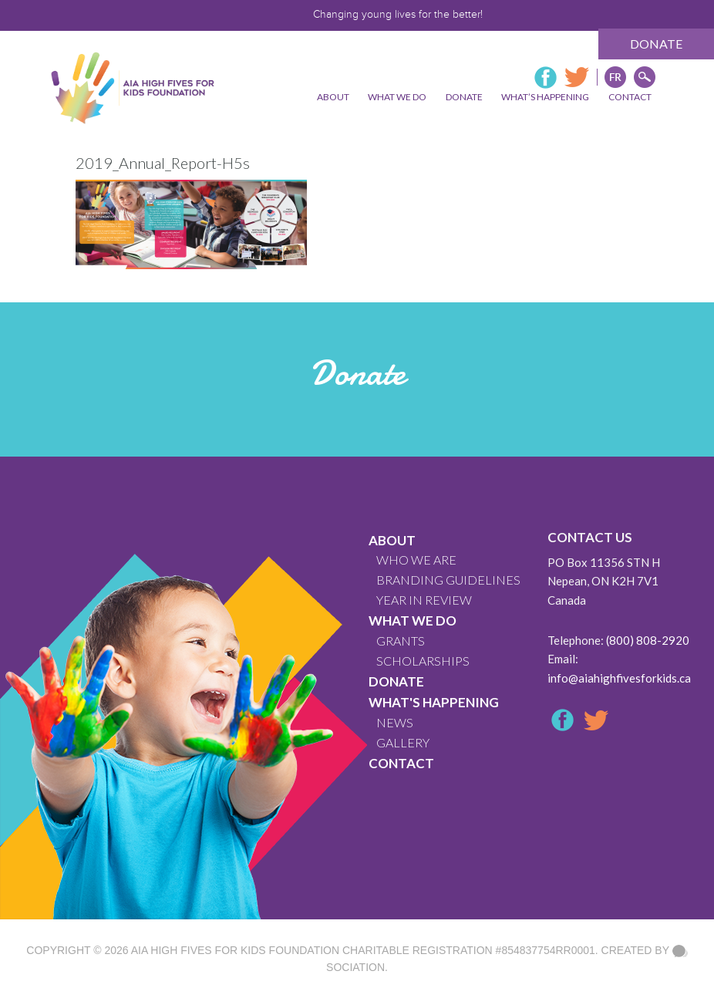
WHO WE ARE (416, 559)
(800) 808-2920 (647, 640)
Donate (656, 43)
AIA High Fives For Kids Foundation (235, 950)
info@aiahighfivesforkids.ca (619, 678)
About (392, 540)
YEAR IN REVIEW (424, 599)
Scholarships (423, 660)
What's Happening (434, 702)
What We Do (412, 620)
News (394, 722)
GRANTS (400, 640)
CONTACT (401, 763)
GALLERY (402, 742)
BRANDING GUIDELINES (448, 579)
